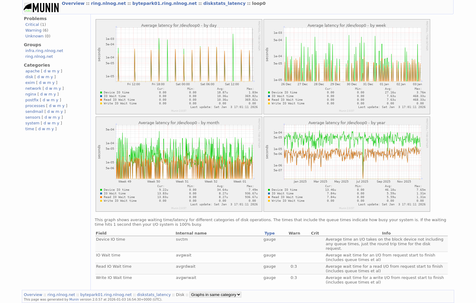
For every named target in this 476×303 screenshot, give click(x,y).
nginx (30, 94)
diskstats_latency (225, 3)
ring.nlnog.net (109, 3)
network (33, 88)
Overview (74, 3)
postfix (32, 100)
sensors (32, 117)
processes (35, 105)
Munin (74, 299)
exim (30, 82)
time (29, 129)
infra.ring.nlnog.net (44, 50)
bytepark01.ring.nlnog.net (165, 3)
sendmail (34, 111)
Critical (32, 24)
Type (269, 233)
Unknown (34, 36)
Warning (33, 30)
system (32, 123)
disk (29, 77)
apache (32, 71)
